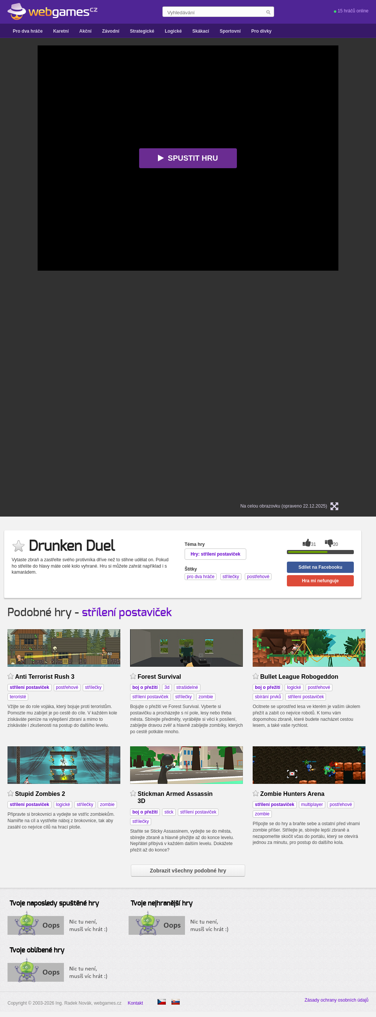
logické (294, 687)
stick (168, 812)
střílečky (93, 687)
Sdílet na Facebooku (321, 567)
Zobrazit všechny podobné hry (188, 871)
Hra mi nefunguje (320, 580)
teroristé (18, 696)
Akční (85, 31)
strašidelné (187, 687)
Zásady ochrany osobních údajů (336, 1000)
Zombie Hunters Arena (292, 794)
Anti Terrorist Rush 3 (44, 676)
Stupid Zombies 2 (40, 794)
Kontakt (135, 1003)
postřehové (67, 687)
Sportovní (230, 31)
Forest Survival (159, 676)
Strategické (142, 31)
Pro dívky (261, 31)
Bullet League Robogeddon (299, 676)
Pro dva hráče (27, 31)
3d (166, 687)
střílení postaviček (127, 612)
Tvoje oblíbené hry (36, 950)
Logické (173, 31)
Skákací (200, 31)
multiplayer (312, 804)
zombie (206, 696)
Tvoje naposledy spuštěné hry (54, 903)
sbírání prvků (268, 696)
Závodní (110, 31)
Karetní (60, 31)
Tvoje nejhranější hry (161, 903)
